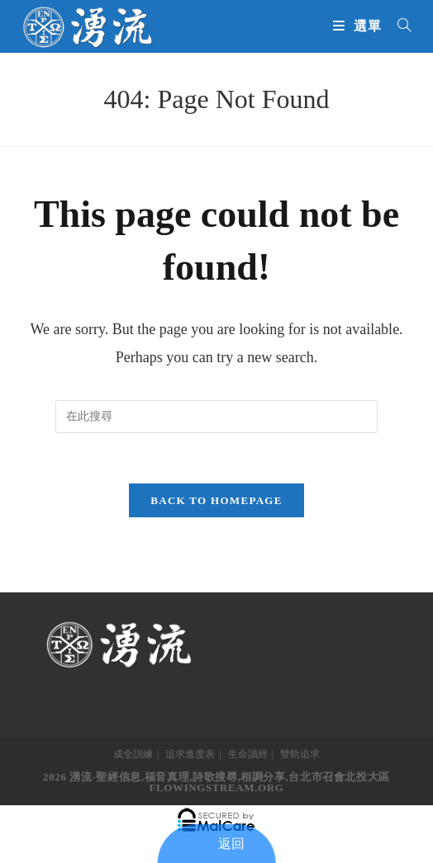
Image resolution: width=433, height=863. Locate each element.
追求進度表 (190, 754)
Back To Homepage (216, 500)
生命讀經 (248, 754)
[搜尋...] (398, 26)
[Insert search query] (216, 416)
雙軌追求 (300, 754)
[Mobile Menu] (359, 26)
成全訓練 (133, 754)
